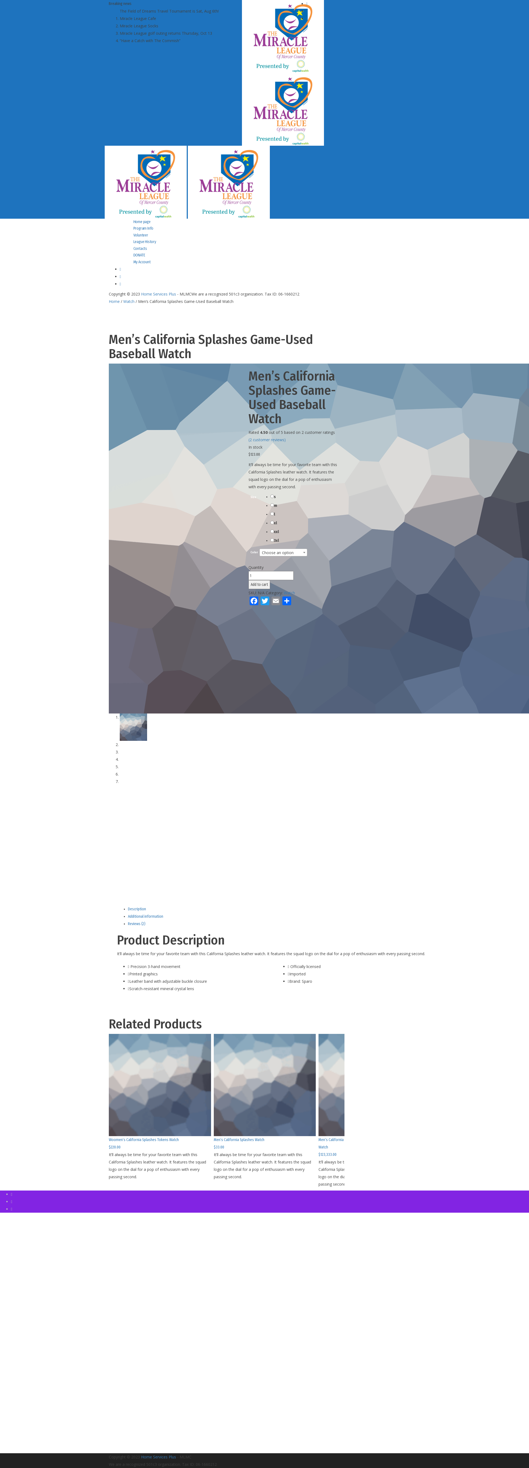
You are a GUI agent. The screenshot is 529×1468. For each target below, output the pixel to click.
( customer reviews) (267, 439)
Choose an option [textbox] (278, 552)
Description (137, 909)
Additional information (145, 916)
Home (114, 301)
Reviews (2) (136, 924)
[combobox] (283, 552)
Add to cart (259, 584)
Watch (129, 301)
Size (253, 497)
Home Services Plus (158, 294)
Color (254, 552)
